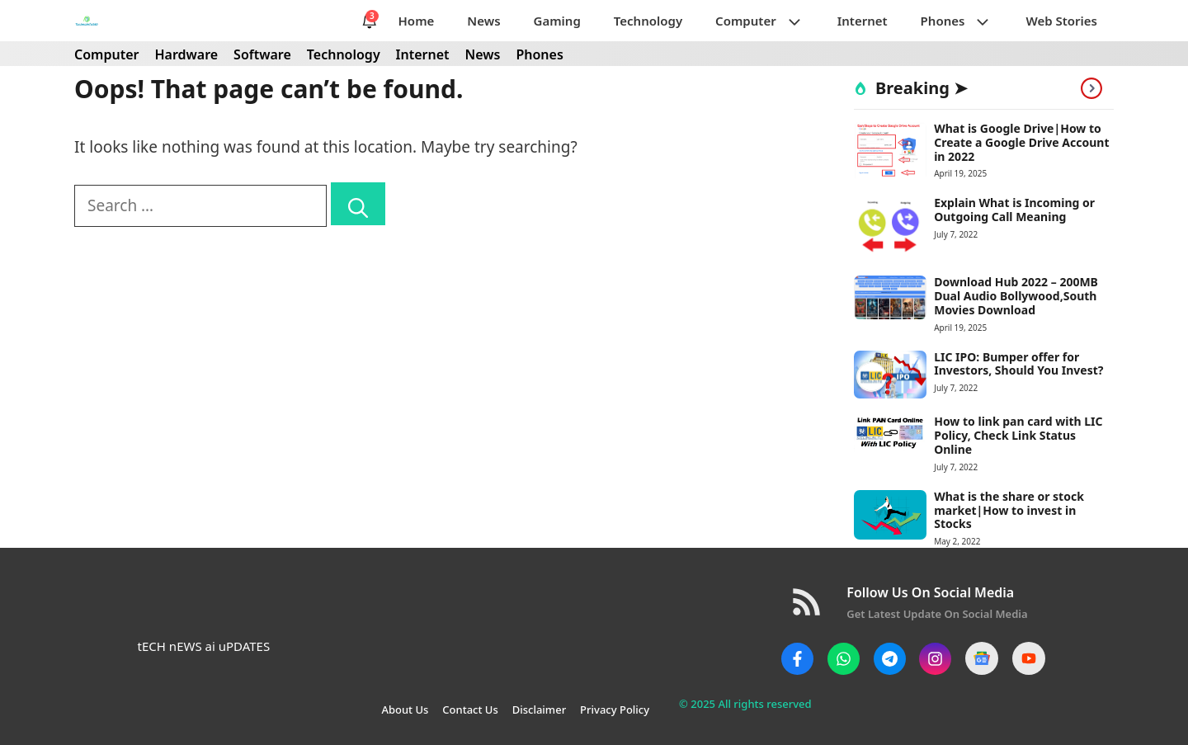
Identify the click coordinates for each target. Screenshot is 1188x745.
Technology (648, 20)
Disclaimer (539, 709)
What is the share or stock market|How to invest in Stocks (1009, 510)
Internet (862, 20)
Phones (965, 20)
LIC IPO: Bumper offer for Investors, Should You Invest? (1018, 364)
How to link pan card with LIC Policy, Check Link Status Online (1018, 435)
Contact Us (469, 709)
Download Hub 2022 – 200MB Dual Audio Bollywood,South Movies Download (1016, 296)
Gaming (557, 20)
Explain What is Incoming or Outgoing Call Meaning (1014, 209)
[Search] (358, 203)
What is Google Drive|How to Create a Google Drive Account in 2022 (1021, 142)
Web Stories (1061, 20)
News (483, 20)
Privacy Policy (614, 709)
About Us (404, 709)
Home (416, 20)
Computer (768, 20)
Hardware (186, 54)
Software (262, 54)
